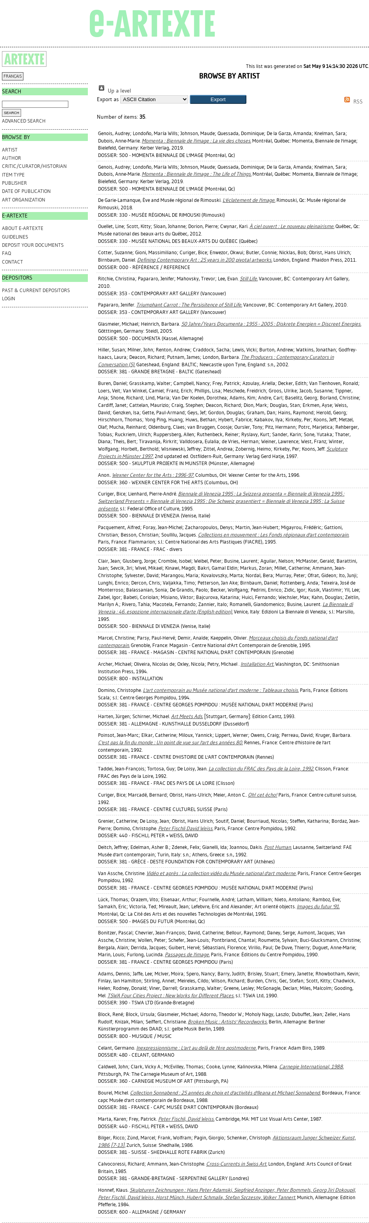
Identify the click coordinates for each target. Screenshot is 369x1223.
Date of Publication (26, 191)
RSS (352, 101)
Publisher (14, 183)
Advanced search (24, 121)
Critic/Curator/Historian (34, 166)
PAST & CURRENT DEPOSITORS (36, 290)
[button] (218, 99)
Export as (108, 99)
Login (8, 298)
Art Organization (23, 200)
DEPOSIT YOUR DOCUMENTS (33, 245)
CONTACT (12, 262)
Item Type (13, 175)
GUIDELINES (15, 237)
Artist (10, 150)
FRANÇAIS (13, 76)
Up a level (114, 90)
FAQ (6, 253)
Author (11, 158)
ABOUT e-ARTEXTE (22, 228)
